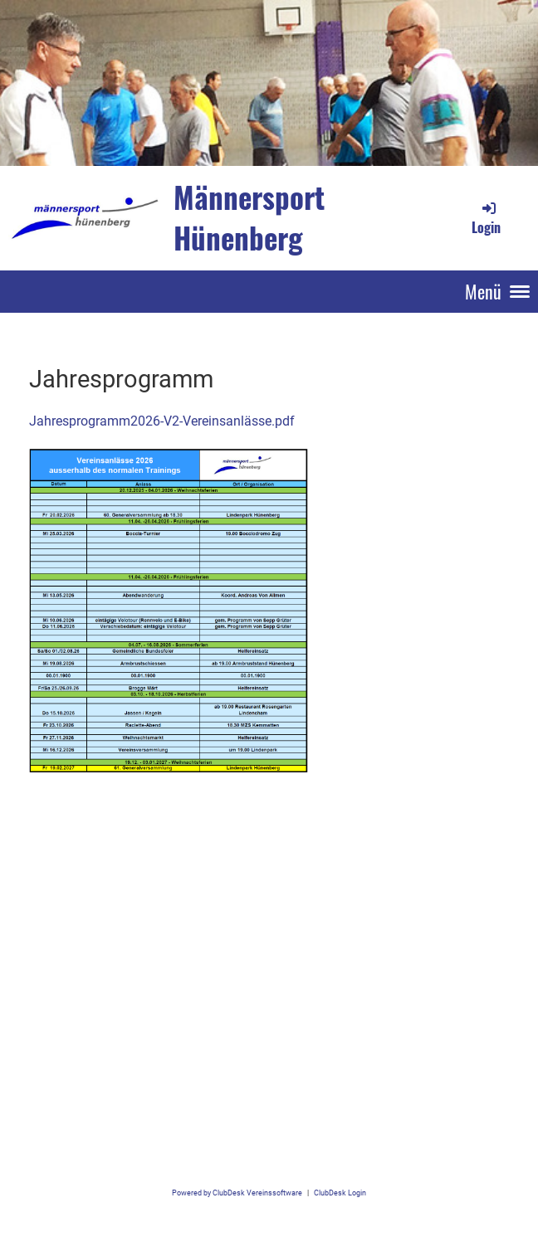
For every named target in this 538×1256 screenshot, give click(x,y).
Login (486, 218)
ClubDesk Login (340, 1192)
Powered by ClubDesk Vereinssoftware (237, 1192)
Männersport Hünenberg (249, 217)
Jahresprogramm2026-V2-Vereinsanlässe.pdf (162, 421)
